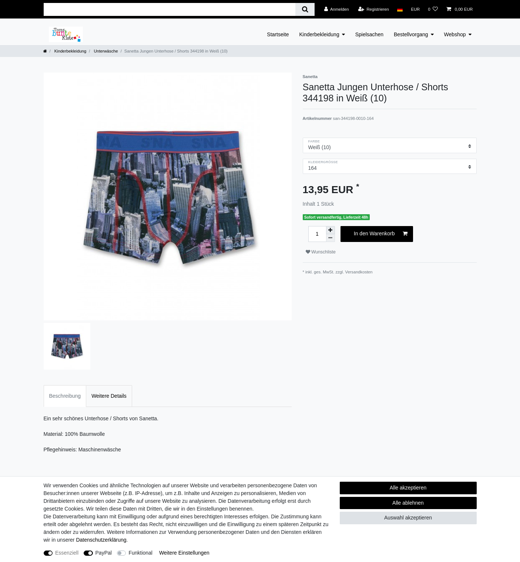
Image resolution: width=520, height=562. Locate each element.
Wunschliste (321, 252)
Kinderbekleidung (319, 34)
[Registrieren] (373, 9)
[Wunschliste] (433, 9)
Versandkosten (359, 272)
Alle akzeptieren (408, 488)
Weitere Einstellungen (184, 553)
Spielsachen (369, 34)
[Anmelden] (336, 9)
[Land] (400, 9)
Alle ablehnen (408, 503)
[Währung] (415, 9)
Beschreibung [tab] (65, 396)
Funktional (140, 553)
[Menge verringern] (330, 238)
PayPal (103, 553)
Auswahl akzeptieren (408, 518)
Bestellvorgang (411, 34)
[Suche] (304, 9)
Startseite (278, 34)
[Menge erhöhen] (330, 230)
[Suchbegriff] (170, 9)
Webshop (455, 34)
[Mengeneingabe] (317, 234)
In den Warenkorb (380, 233)
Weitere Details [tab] (109, 396)
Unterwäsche (105, 51)
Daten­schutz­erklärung (101, 540)
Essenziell (66, 553)
